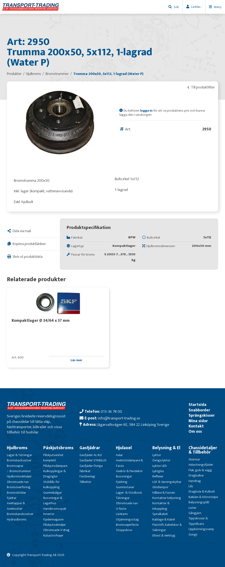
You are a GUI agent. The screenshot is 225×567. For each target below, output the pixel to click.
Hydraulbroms (17, 519)
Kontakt (196, 426)
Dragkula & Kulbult (202, 491)
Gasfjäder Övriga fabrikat (91, 468)
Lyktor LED (159, 466)
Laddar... (196, 7)
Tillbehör (85, 482)
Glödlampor (160, 487)
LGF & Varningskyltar (166, 482)
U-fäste (121, 509)
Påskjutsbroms (58, 447)
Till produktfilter (201, 87)
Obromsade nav (18, 482)
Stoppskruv (124, 530)
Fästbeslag (87, 476)
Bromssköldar (16, 492)
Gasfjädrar (90, 447)
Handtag (195, 481)
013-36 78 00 (111, 411)
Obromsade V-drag (56, 530)
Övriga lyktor (161, 460)
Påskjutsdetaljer (54, 525)
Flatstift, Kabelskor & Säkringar (167, 527)
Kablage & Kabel (163, 519)
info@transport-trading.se (119, 418)
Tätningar (123, 498)
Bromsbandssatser (20, 514)
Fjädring (121, 482)
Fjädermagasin (53, 519)
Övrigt (193, 534)
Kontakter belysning (166, 498)
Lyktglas (158, 471)
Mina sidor (198, 421)
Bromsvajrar (15, 466)
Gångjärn (195, 513)
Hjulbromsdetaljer (19, 476)
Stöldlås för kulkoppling (51, 484)
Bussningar (124, 476)
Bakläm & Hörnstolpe (203, 497)
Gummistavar (125, 487)
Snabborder (199, 410)
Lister (192, 508)
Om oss (195, 431)
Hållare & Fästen (163, 492)
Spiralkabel (159, 514)
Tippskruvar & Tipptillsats (198, 520)
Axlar (119, 455)
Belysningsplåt (199, 502)
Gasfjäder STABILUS (93, 460)
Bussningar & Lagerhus (52, 500)
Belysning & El (166, 447)
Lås (191, 486)
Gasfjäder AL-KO (91, 455)
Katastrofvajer (53, 535)
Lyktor (156, 455)
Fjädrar (11, 498)
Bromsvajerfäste (127, 525)
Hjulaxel (124, 447)
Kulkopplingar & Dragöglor (54, 473)
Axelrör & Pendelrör (129, 471)
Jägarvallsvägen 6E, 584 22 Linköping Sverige (133, 424)
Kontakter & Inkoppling (161, 505)
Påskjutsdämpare (55, 466)
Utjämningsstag (127, 519)
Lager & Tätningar (19, 455)
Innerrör (49, 514)
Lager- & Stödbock (129, 492)
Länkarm (122, 514)
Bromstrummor (20, 471)
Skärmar (194, 459)
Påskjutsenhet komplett (53, 457)
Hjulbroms (17, 447)
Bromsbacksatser (19, 460)
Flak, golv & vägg (200, 470)
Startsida (197, 404)
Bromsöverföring (18, 487)
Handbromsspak (54, 509)
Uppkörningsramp (201, 529)
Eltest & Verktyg (163, 535)
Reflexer (157, 476)
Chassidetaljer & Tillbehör (203, 450)
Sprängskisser (202, 415)
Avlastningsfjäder (201, 465)
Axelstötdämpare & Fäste (129, 462)
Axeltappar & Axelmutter (16, 505)
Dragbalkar (196, 475)
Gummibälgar (52, 492)
